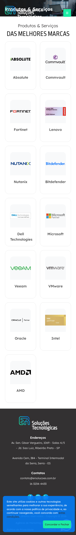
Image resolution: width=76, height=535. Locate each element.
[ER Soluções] (23, 13)
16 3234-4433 (38, 484)
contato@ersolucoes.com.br (38, 478)
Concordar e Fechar (57, 524)
